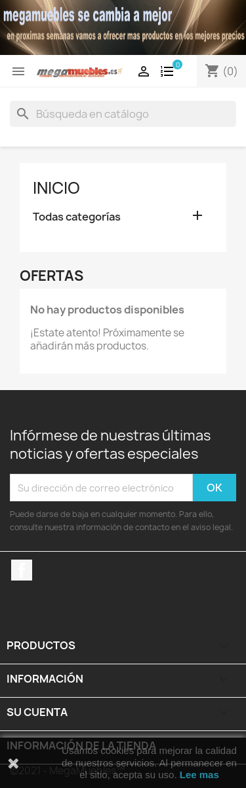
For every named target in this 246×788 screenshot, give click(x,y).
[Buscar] (123, 114)
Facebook (21, 570)
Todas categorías (77, 217)
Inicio (56, 188)
